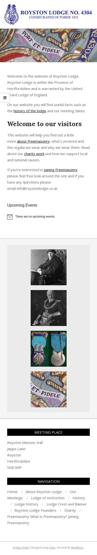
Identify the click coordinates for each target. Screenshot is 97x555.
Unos (52, 547)
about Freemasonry (33, 141)
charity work (34, 153)
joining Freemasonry (60, 169)
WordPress (77, 547)
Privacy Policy (21, 547)
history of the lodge (30, 110)
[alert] (48, 217)
